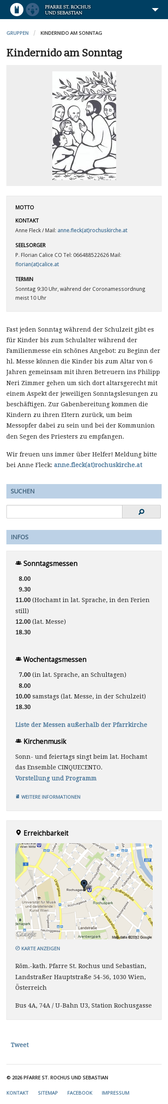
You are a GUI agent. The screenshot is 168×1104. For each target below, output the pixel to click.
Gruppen (17, 33)
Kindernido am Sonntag (71, 33)
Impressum (115, 1093)
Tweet (19, 1045)
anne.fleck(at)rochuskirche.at (92, 230)
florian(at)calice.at (37, 264)
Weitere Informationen (47, 797)
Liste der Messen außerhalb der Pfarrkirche (81, 724)
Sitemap (48, 1093)
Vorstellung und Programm (56, 778)
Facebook (79, 1093)
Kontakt (17, 1093)
